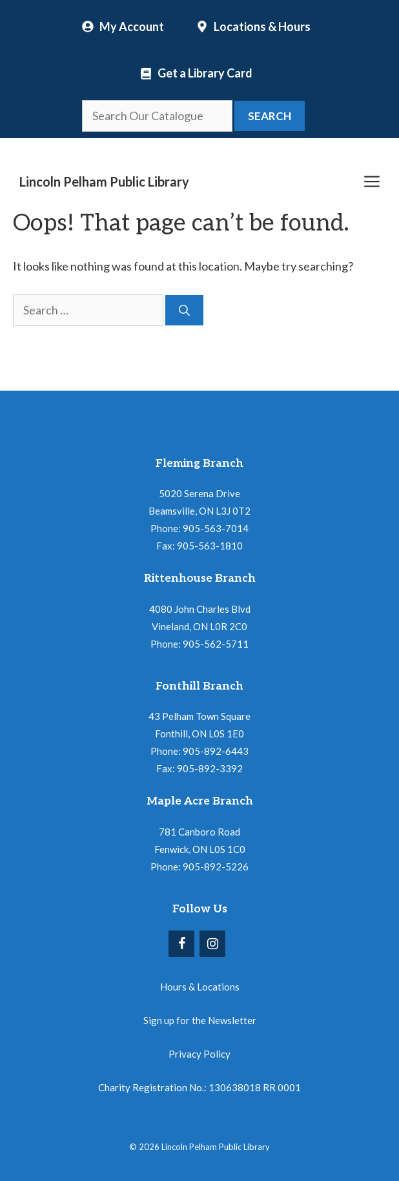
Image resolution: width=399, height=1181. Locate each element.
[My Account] (123, 26)
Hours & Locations (200, 986)
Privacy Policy (199, 1054)
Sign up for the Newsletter (199, 1020)
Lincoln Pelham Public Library (104, 181)
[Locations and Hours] (253, 26)
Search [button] (269, 116)
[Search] (184, 310)
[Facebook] (181, 943)
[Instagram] (212, 943)
